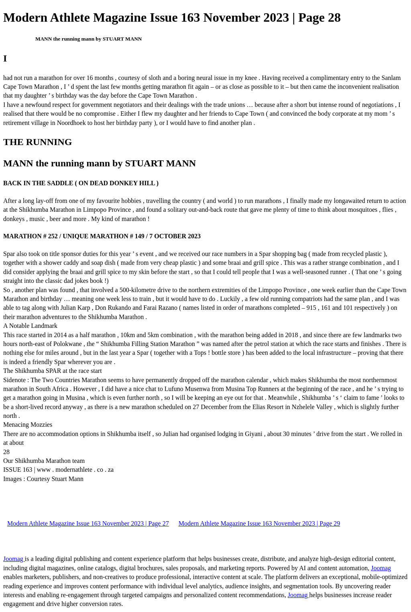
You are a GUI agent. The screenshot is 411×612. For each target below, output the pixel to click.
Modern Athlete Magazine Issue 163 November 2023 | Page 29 (259, 523)
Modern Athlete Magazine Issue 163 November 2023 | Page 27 (88, 523)
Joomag (14, 558)
